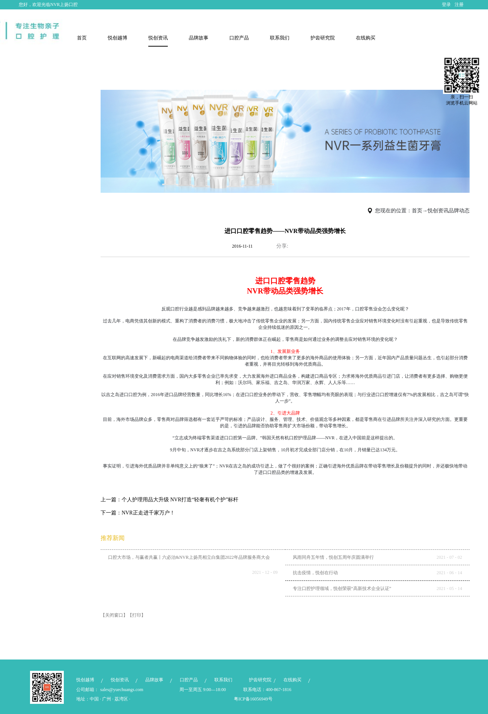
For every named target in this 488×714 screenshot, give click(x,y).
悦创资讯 (438, 210)
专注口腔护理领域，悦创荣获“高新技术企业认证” (342, 588)
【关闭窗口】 (114, 615)
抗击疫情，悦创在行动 (315, 572)
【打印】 (137, 615)
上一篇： (170, 499)
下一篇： (138, 513)
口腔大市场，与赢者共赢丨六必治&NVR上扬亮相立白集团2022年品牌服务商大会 (189, 557)
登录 (446, 4)
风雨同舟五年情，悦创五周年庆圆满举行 (333, 557)
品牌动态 (459, 210)
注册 (459, 4)
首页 (82, 38)
